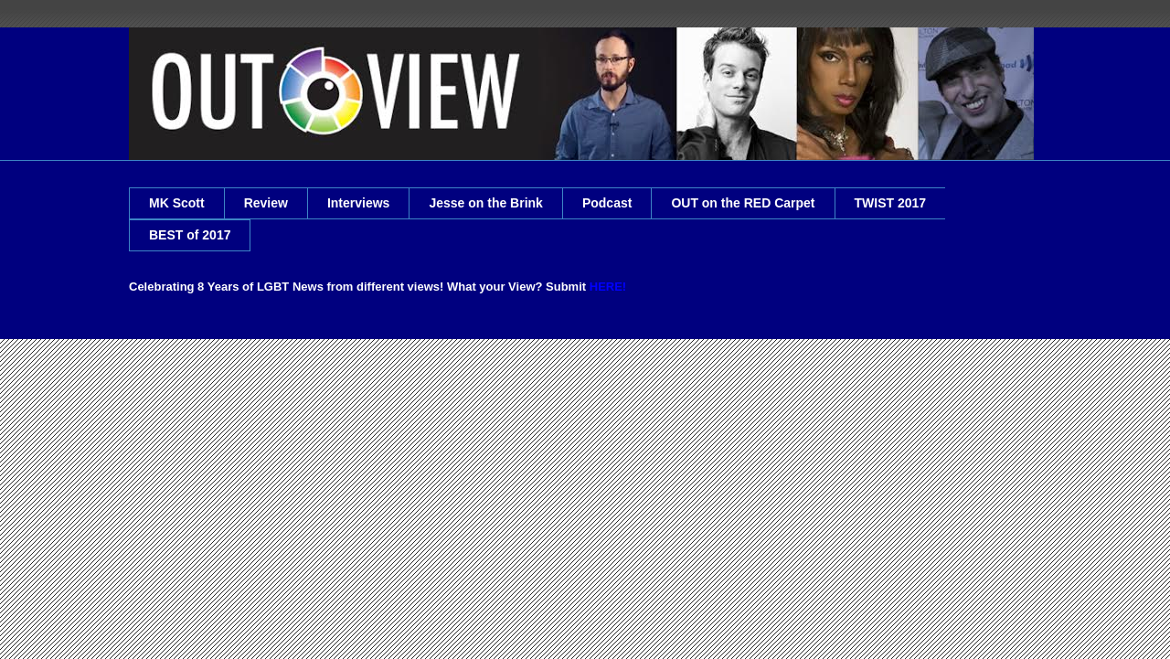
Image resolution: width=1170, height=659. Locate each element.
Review (266, 203)
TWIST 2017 (891, 203)
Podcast (607, 203)
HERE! (608, 286)
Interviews (358, 203)
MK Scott (177, 203)
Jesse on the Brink (486, 203)
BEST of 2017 (189, 235)
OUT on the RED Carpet (742, 203)
